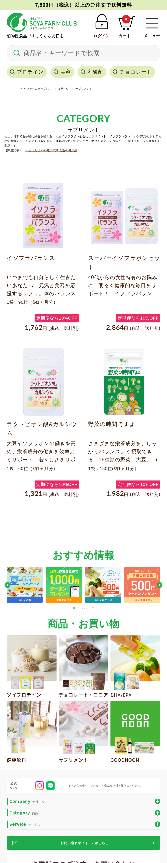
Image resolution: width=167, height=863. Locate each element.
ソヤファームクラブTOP (36, 88)
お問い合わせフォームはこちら (84, 843)
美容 (65, 72)
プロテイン (30, 72)
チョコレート (136, 72)
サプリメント (83, 88)
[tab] (74, 608)
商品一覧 (63, 88)
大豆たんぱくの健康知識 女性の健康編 (51, 150)
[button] (7, 585)
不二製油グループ (134, 141)
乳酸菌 (95, 72)
